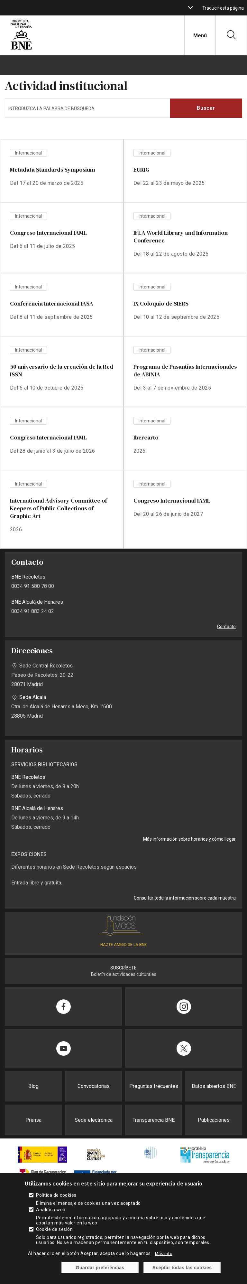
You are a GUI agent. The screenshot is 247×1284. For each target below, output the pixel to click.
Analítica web (50, 1213)
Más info (163, 1257)
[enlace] (21, 49)
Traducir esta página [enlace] (223, 8)
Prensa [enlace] (33, 1120)
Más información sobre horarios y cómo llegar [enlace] (189, 839)
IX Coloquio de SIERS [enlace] (160, 303)
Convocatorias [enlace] (94, 1086)
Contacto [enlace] (226, 626)
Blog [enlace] (33, 1086)
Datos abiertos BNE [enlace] (214, 1086)
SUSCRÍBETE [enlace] (123, 967)
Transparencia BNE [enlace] (154, 1120)
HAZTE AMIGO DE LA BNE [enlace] (123, 944)
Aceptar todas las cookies (182, 1271)
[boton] (190, 7)
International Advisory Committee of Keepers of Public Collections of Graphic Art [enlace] (58, 508)
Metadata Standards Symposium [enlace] (52, 169)
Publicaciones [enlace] (214, 1120)
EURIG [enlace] (141, 169)
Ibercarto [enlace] (146, 437)
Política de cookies (56, 1199)
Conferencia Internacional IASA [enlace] (51, 303)
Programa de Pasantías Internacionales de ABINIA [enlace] (185, 370)
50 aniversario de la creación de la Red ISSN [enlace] (61, 370)
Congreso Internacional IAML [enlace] (48, 233)
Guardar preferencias (100, 1271)
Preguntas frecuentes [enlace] (153, 1086)
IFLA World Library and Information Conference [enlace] (180, 236)
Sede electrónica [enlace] (94, 1120)
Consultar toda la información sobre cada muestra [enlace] (185, 898)
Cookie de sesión (54, 1233)
